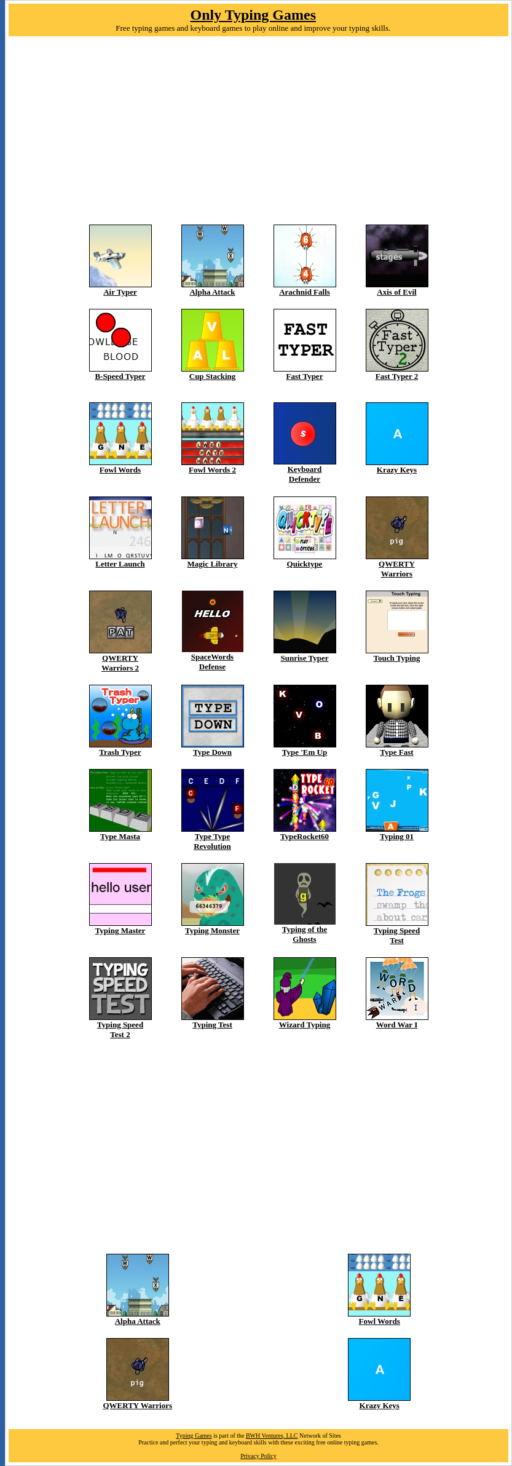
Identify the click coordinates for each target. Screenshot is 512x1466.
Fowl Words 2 (212, 469)
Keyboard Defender (305, 474)
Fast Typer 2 (397, 376)
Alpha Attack (212, 292)
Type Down (212, 752)
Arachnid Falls (304, 292)
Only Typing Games (254, 15)
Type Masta (120, 836)
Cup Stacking (212, 376)
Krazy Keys (397, 469)
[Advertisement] (258, 138)
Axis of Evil (396, 292)
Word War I (396, 1024)
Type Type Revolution (212, 841)
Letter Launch (119, 563)
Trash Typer (120, 752)
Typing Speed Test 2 (120, 1029)
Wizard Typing (304, 1024)
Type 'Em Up (304, 752)
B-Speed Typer (120, 376)
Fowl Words (120, 469)
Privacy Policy (258, 1455)
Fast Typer (304, 376)
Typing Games (193, 1435)
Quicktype (305, 563)
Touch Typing (396, 658)
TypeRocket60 (304, 836)
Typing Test (212, 1024)
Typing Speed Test (397, 935)
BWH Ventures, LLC (272, 1435)
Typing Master (120, 930)
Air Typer (120, 292)
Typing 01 (397, 836)
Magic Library (212, 563)
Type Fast (396, 752)
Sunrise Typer (305, 658)
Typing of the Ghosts (304, 934)
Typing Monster (212, 930)
